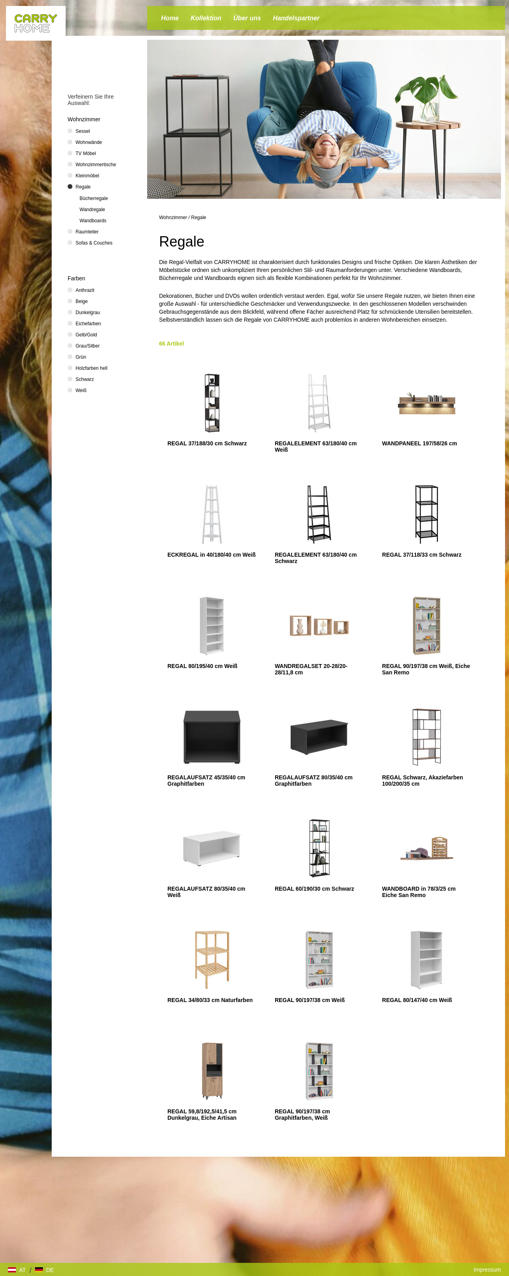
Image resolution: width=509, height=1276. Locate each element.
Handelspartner (296, 18)
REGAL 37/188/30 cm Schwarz (207, 443)
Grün (81, 357)
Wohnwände (89, 142)
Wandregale (92, 209)
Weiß (81, 390)
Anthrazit (85, 290)
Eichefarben (88, 323)
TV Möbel (86, 153)
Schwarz (85, 379)
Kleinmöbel (87, 176)
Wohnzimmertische (96, 164)
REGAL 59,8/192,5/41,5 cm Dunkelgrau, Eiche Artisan (202, 1114)
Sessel (83, 131)
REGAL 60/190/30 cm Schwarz (314, 889)
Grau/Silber (88, 346)
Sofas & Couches (94, 243)
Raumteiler (87, 232)
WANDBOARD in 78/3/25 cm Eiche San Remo (419, 892)
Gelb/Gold (86, 335)
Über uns (247, 18)
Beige (82, 301)
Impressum (487, 1269)
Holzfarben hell (91, 368)
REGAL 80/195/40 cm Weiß (202, 666)
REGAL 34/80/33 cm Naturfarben (210, 1000)
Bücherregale (94, 198)
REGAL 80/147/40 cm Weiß (417, 1000)
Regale (198, 217)
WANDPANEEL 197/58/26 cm (419, 443)
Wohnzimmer (173, 217)
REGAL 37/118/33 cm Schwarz (422, 555)
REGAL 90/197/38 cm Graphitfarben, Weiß (302, 1114)
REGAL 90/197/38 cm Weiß (310, 1000)
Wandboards (93, 220)
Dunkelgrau (88, 312)
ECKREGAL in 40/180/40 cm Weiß (211, 555)
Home (170, 18)
